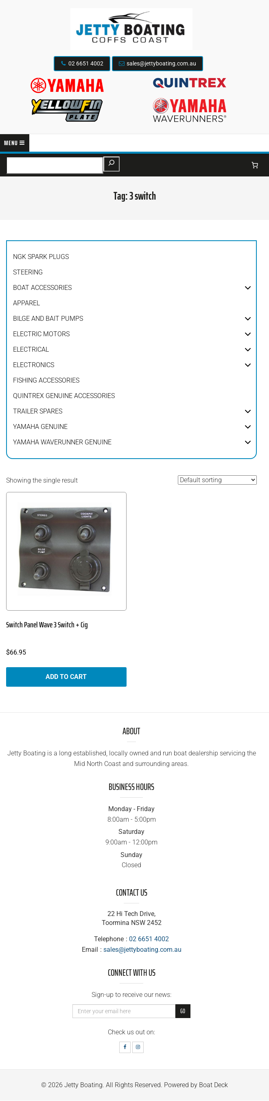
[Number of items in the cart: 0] (255, 165)
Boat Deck (213, 1085)
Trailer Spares (37, 411)
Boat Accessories (42, 288)
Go (182, 1011)
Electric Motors (41, 334)
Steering (28, 272)
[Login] (238, 165)
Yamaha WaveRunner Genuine (62, 442)
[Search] (111, 164)
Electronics (33, 365)
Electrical (31, 349)
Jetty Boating (83, 1085)
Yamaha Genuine (40, 427)
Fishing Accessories (46, 380)
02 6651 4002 (85, 63)
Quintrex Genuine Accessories (64, 396)
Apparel (26, 303)
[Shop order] (217, 480)
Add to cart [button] (66, 677)
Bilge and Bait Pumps (48, 318)
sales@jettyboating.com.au (161, 63)
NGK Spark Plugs (41, 257)
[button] (248, 288)
